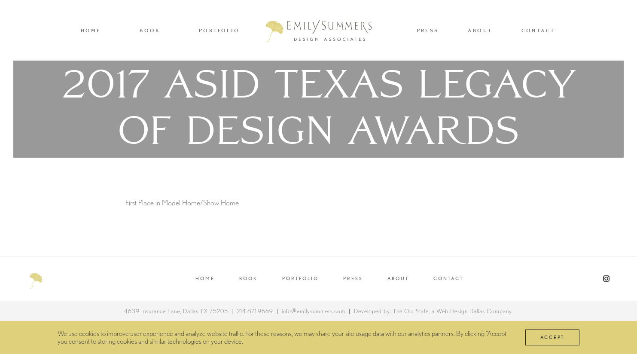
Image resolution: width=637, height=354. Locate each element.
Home (91, 30)
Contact (538, 30)
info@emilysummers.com (313, 311)
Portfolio (219, 30)
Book (150, 30)
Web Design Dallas (460, 311)
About (480, 30)
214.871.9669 (255, 311)
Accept (552, 337)
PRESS (353, 278)
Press (428, 30)
